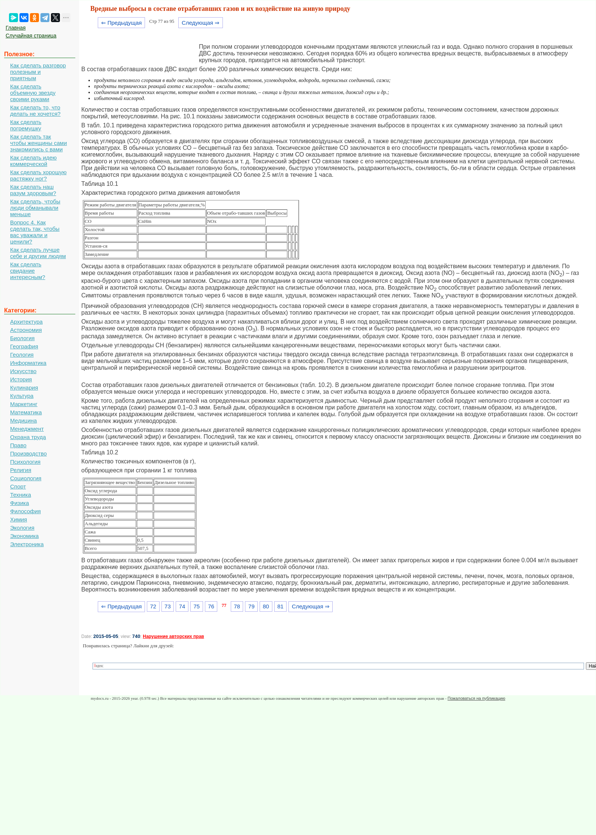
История (21, 379)
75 (196, 606)
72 (153, 606)
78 (237, 606)
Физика (19, 503)
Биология (22, 338)
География (24, 346)
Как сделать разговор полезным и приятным (38, 71)
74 (182, 606)
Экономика (24, 536)
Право (18, 445)
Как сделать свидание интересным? (27, 270)
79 (251, 606)
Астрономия (26, 330)
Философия (25, 511)
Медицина (23, 420)
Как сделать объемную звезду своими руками (32, 92)
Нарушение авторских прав (173, 636)
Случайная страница (31, 36)
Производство (28, 453)
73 (167, 606)
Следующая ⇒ (201, 22)
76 (211, 606)
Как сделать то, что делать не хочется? (35, 110)
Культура (21, 396)
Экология (22, 527)
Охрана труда (28, 437)
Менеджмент (27, 429)
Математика (26, 412)
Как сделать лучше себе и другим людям (38, 252)
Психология (25, 462)
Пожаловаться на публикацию (476, 698)
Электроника (27, 544)
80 (266, 606)
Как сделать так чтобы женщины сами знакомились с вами (38, 142)
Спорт (18, 486)
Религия (20, 470)
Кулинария (24, 387)
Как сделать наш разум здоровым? (33, 190)
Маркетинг (23, 404)
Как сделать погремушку (25, 125)
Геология (22, 354)
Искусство (23, 371)
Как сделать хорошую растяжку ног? (38, 175)
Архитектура (26, 321)
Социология (25, 478)
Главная (15, 28)
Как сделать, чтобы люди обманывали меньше (35, 207)
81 (280, 606)
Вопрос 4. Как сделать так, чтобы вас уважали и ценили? (35, 232)
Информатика (28, 363)
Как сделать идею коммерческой (33, 160)
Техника (20, 494)
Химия (18, 519)
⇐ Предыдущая (121, 22)
